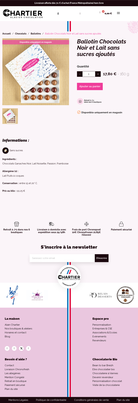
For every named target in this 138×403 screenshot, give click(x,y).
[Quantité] (89, 74)
